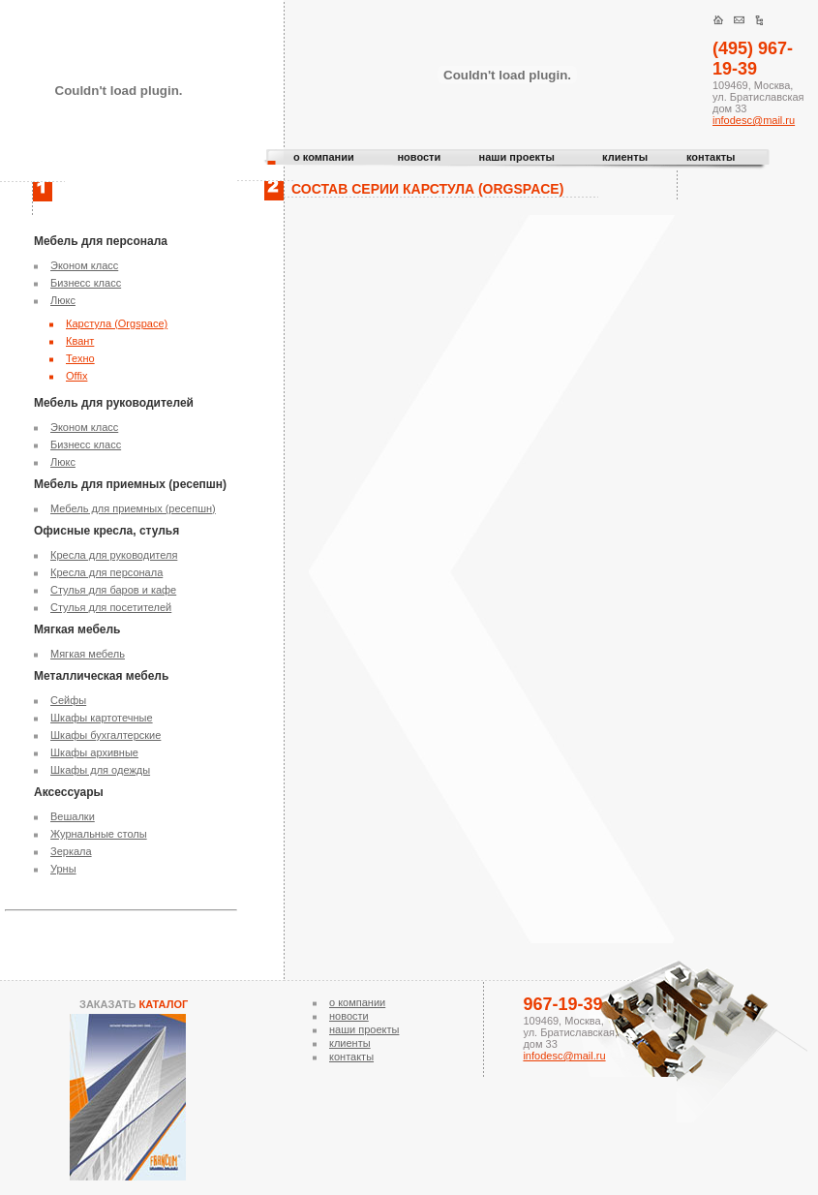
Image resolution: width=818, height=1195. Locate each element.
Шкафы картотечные (101, 717)
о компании (323, 157)
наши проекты (517, 157)
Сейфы (68, 700)
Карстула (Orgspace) (116, 323)
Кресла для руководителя (113, 555)
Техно (80, 358)
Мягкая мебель (87, 653)
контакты (711, 157)
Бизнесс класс (85, 283)
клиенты (625, 157)
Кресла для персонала (106, 572)
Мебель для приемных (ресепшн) (133, 508)
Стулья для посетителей (110, 607)
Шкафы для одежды (100, 770)
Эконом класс (84, 265)
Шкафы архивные (94, 752)
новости (418, 157)
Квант (80, 341)
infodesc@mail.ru (753, 120)
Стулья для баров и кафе (113, 590)
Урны (63, 868)
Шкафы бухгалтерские (105, 735)
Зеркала (71, 851)
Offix (76, 376)
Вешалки (72, 816)
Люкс (63, 300)
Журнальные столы (98, 834)
